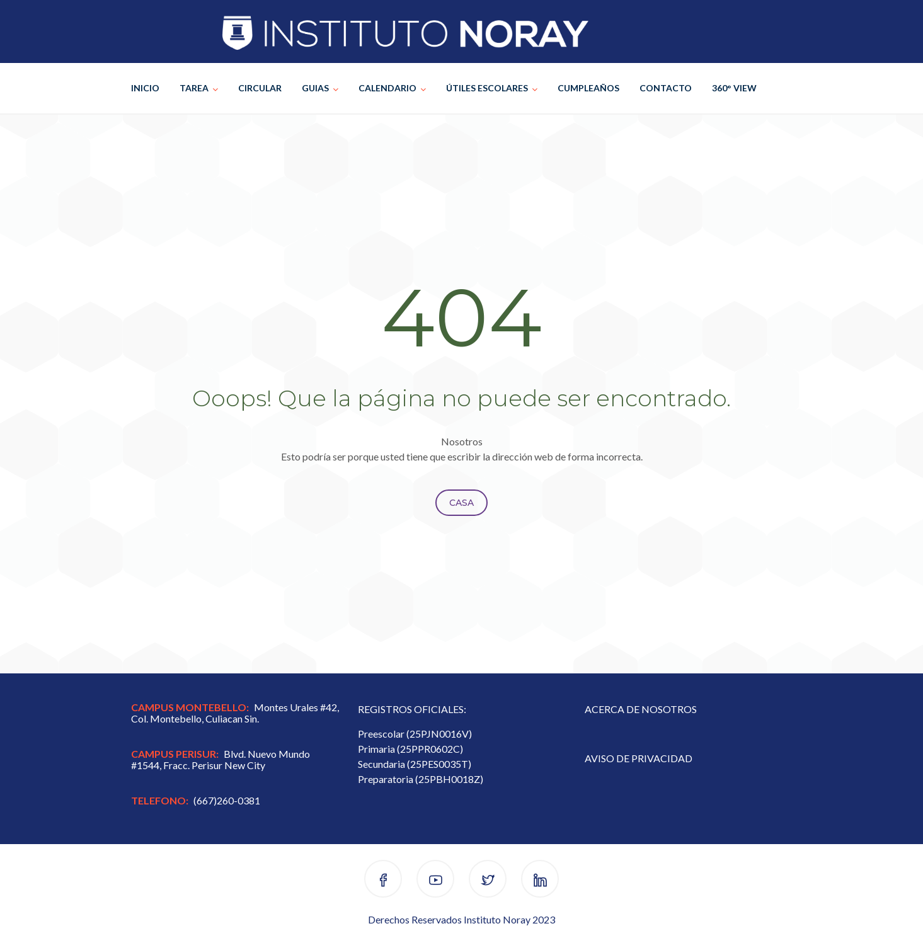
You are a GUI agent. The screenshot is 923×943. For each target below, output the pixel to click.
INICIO (145, 88)
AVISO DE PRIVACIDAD (638, 758)
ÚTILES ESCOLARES (487, 88)
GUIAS (315, 88)
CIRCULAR (260, 88)
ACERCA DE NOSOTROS (641, 709)
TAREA (194, 88)
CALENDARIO (387, 88)
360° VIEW (734, 88)
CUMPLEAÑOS (588, 88)
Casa (461, 502)
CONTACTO (665, 88)
